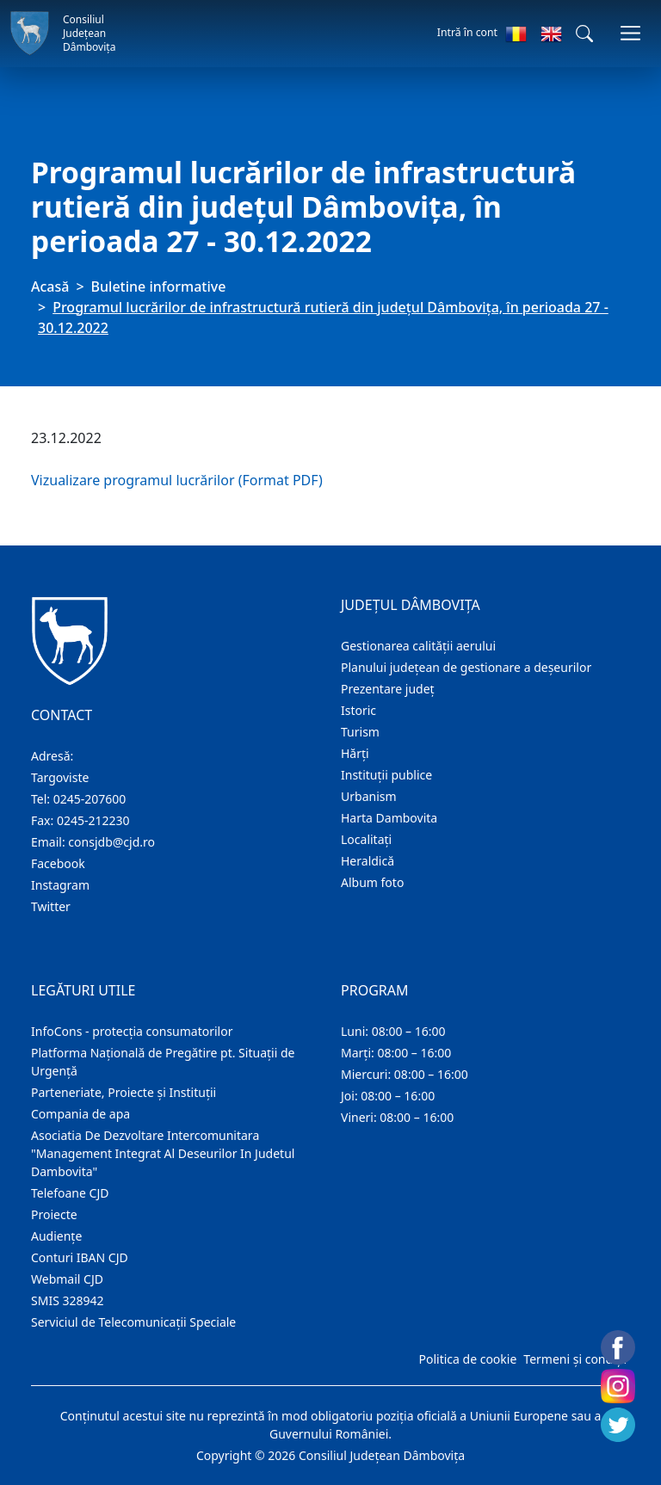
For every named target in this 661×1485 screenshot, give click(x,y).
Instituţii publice (386, 775)
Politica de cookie (467, 1359)
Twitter (51, 906)
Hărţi (355, 753)
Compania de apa (80, 1114)
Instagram (60, 885)
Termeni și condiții (575, 1359)
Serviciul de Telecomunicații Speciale (133, 1322)
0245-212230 (93, 820)
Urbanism (369, 796)
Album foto (372, 882)
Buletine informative (158, 286)
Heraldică (367, 861)
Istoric (358, 710)
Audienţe (56, 1236)
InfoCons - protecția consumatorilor (132, 1031)
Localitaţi (366, 839)
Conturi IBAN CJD (79, 1257)
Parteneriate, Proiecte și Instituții (123, 1092)
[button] (584, 33)
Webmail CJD (67, 1279)
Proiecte (54, 1214)
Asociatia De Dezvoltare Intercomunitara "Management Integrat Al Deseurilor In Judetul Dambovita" (162, 1153)
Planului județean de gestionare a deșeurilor (466, 667)
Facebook (58, 863)
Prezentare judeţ (388, 689)
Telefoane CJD (69, 1193)
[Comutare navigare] (630, 33)
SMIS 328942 (67, 1300)
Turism (360, 732)
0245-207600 (90, 799)
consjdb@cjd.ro (111, 842)
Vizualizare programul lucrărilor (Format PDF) (177, 480)
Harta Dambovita (389, 818)
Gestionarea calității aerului (418, 646)
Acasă (50, 286)
